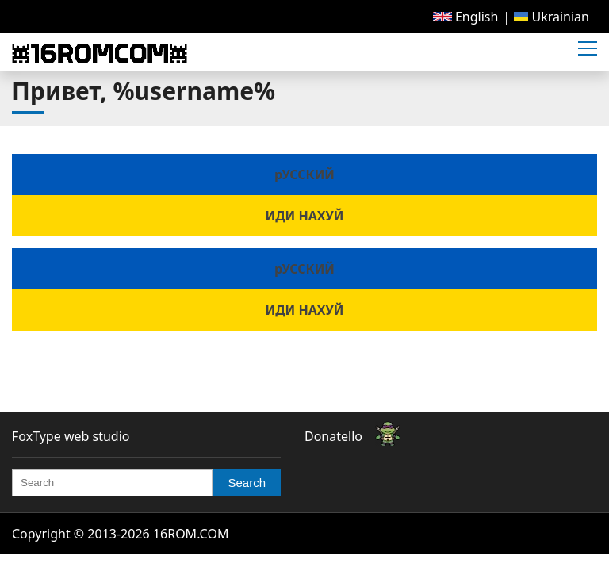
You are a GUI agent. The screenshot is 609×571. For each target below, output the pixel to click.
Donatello (333, 436)
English (466, 16)
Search (247, 482)
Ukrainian (551, 16)
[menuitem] (466, 16)
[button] (587, 49)
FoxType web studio (70, 436)
